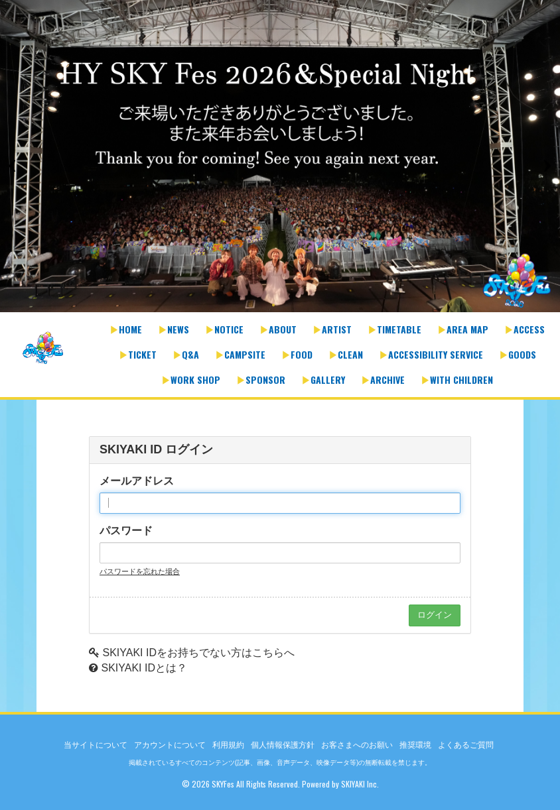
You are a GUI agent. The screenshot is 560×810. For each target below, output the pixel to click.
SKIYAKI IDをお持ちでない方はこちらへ (198, 652)
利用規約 (228, 745)
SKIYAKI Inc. (360, 783)
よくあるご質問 (466, 745)
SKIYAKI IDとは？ (144, 667)
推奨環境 (415, 745)
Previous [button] (13, 166)
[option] (280, 157)
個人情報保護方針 (283, 745)
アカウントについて (170, 745)
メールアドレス (137, 481)
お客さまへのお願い (357, 745)
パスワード (126, 530)
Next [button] (547, 166)
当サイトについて (95, 745)
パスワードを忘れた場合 (140, 571)
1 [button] (273, 305)
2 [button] (286, 305)
